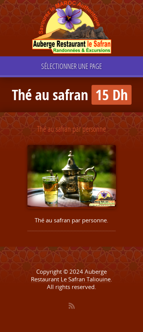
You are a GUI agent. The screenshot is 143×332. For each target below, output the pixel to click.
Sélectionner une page (71, 66)
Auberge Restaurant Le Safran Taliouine (71, 275)
